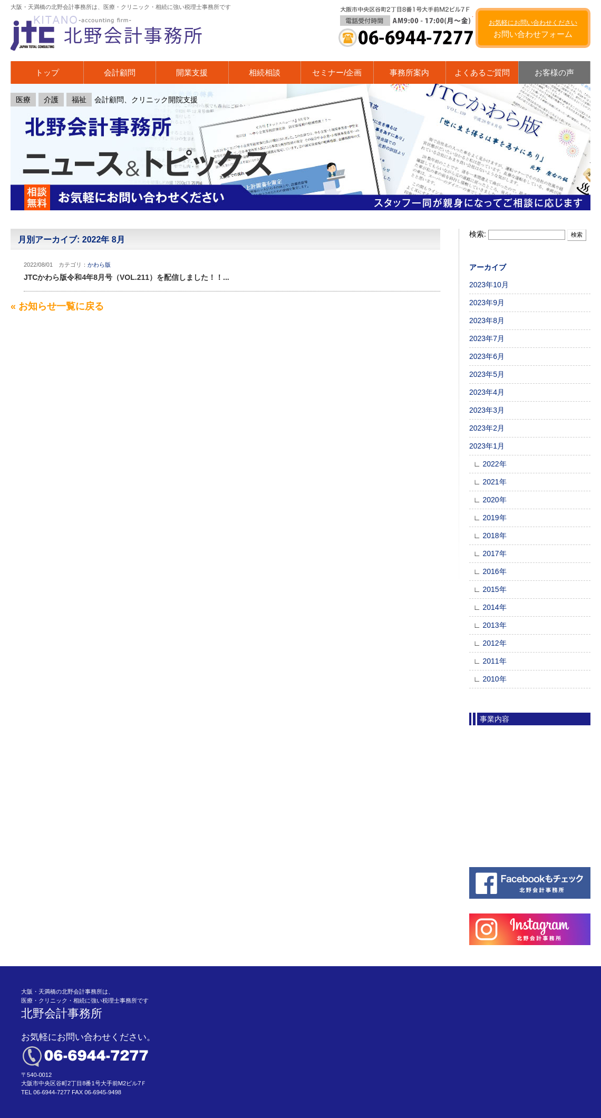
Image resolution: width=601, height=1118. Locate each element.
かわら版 (99, 264)
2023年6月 (487, 356)
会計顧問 (119, 72)
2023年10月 (489, 284)
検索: (477, 234)
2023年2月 (487, 428)
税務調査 (501, 794)
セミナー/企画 (337, 72)
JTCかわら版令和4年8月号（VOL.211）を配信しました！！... (126, 277)
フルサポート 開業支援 (524, 812)
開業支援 (192, 72)
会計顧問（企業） (515, 757)
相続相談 (264, 72)
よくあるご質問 (482, 72)
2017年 (494, 553)
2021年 (494, 482)
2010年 (494, 679)
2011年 (494, 661)
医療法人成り (508, 831)
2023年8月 (487, 320)
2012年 (494, 643)
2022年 (494, 464)
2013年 (494, 625)
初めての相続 (508, 775)
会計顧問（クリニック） (526, 738)
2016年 (494, 571)
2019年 (494, 517)
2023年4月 (487, 392)
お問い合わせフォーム (533, 29)
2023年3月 (487, 410)
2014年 (494, 607)
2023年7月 (487, 338)
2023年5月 (487, 374)
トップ (47, 72)
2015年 (494, 589)
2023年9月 (487, 302)
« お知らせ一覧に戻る (57, 306)
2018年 (494, 535)
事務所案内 (409, 72)
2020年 (494, 499)
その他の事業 (508, 849)
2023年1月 (487, 446)
